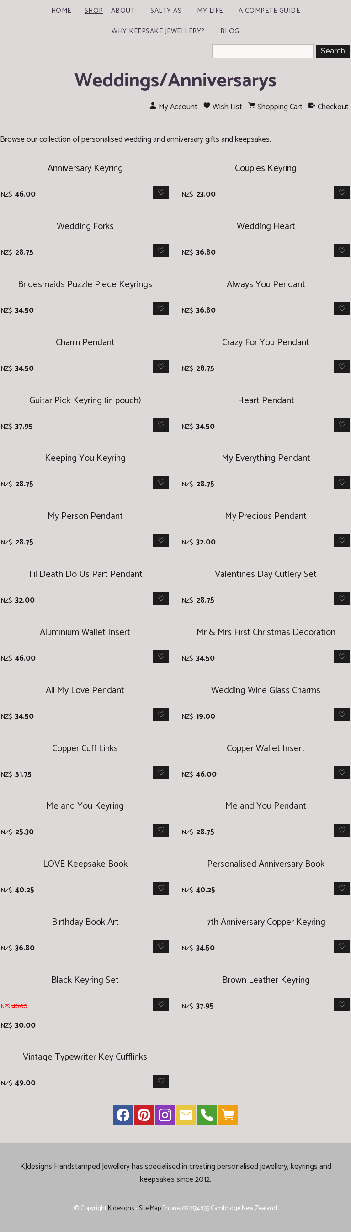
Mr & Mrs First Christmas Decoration (266, 632)
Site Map (150, 1208)
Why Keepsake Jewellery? (158, 31)
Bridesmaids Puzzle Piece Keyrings (85, 284)
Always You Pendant (266, 284)
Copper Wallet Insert (266, 748)
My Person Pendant (85, 516)
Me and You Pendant (265, 806)
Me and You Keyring (85, 806)
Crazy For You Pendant (265, 342)
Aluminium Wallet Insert (85, 632)
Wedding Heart (266, 226)
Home (61, 10)
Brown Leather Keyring (266, 980)
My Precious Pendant (266, 516)
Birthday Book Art (85, 922)
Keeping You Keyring (85, 458)
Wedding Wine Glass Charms (265, 690)
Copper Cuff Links (85, 748)
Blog (229, 31)
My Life (210, 10)
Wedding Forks (85, 226)
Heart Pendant (266, 400)
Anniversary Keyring (85, 168)
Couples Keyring (266, 168)
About (123, 10)
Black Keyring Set (85, 980)
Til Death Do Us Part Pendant (85, 574)
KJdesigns (121, 1208)
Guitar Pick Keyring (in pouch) (85, 400)
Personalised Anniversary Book (265, 864)
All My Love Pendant (85, 690)
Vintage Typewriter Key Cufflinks (85, 1057)
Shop (94, 10)
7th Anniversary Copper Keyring (266, 922)
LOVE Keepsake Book (85, 864)
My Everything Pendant (266, 458)
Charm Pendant (85, 342)
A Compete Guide (269, 10)
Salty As (165, 10)
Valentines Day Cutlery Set (266, 574)
